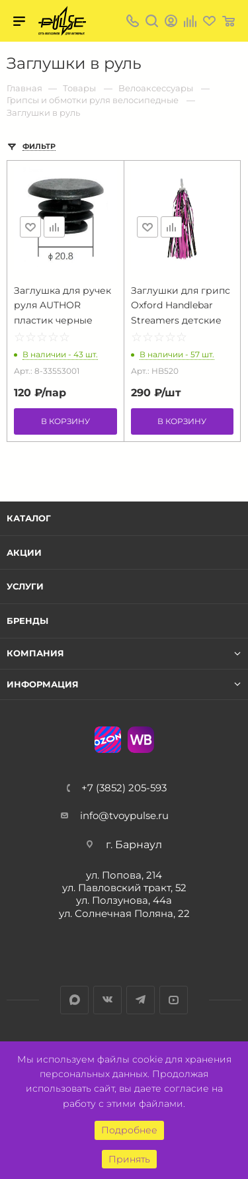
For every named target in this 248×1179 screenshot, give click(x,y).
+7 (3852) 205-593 (124, 787)
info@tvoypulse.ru (124, 815)
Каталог (29, 518)
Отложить (30, 227)
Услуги (25, 586)
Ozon (108, 739)
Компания (35, 653)
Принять (129, 1159)
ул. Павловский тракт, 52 (124, 887)
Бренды (27, 620)
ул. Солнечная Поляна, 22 (124, 913)
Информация (43, 684)
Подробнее (129, 1130)
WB (141, 739)
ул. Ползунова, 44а (124, 900)
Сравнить (54, 227)
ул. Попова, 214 (124, 875)
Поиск (151, 21)
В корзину (65, 421)
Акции (24, 552)
